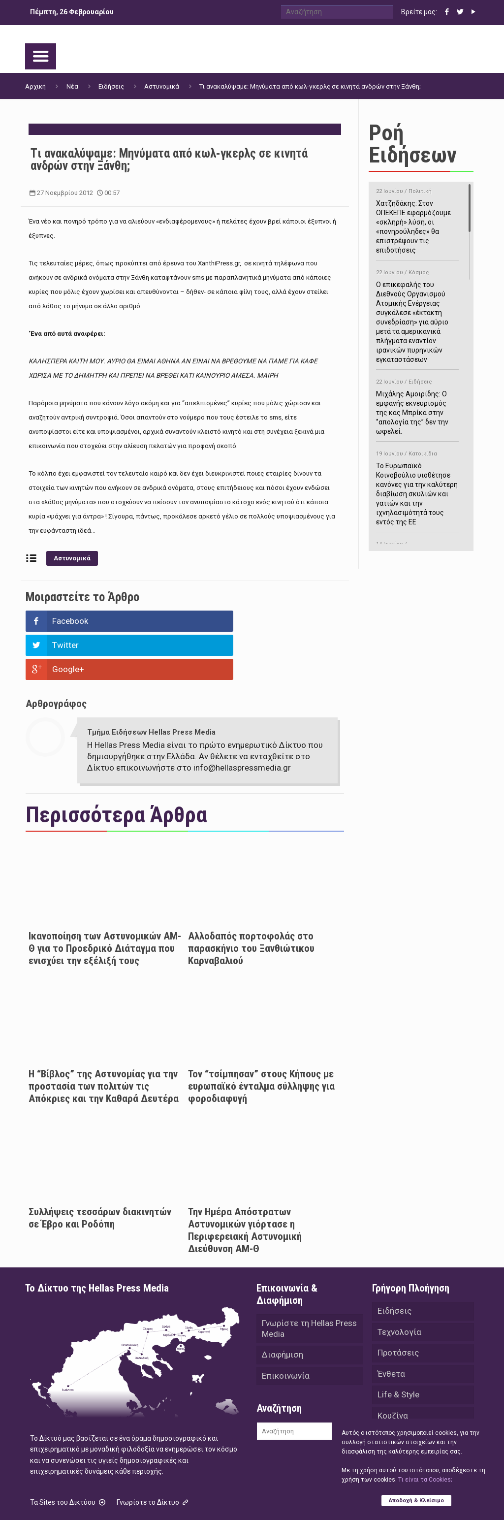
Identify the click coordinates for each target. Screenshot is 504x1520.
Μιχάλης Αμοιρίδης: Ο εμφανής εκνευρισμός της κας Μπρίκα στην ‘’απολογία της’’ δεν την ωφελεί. (417, 405)
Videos (391, 1415)
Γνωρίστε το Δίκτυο (153, 1454)
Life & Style (398, 1350)
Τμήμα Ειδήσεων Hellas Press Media (151, 683)
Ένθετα (391, 1328)
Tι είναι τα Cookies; (425, 1479)
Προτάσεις (398, 1306)
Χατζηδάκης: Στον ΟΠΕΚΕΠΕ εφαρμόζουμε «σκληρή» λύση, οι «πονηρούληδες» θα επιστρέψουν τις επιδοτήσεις (417, 219)
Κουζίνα (393, 1371)
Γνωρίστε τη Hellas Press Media (309, 1281)
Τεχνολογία (399, 1285)
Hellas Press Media (152, 1499)
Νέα (72, 86)
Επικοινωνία (286, 1330)
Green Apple (311, 1499)
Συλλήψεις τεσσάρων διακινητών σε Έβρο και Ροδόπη (100, 1170)
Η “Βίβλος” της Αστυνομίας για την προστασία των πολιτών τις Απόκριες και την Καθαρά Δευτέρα (104, 1038)
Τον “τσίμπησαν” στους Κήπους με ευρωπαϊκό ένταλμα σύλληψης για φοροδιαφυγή (261, 1038)
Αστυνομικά (161, 86)
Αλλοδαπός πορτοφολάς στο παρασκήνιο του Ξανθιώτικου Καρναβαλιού (251, 900)
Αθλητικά (395, 1393)
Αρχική (35, 86)
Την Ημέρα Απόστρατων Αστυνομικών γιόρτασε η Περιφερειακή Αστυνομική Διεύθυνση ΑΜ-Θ (245, 1182)
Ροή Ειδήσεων (413, 144)
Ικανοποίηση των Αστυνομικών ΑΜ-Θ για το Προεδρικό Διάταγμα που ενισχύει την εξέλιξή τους (105, 900)
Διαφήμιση (282, 1308)
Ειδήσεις (111, 86)
